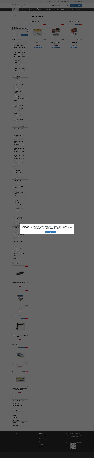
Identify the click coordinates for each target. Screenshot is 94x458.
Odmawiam (41, 232)
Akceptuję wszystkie (50, 232)
